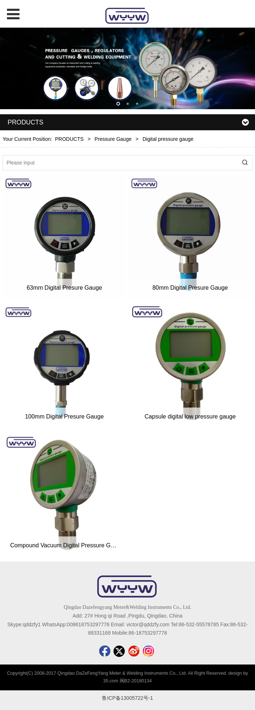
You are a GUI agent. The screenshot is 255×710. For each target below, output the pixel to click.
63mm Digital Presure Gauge (64, 287)
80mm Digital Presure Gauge (190, 287)
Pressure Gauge (113, 139)
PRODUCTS (69, 139)
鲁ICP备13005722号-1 (127, 698)
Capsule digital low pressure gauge (190, 416)
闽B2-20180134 (136, 680)
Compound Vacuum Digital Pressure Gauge (67, 545)
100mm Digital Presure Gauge (64, 416)
